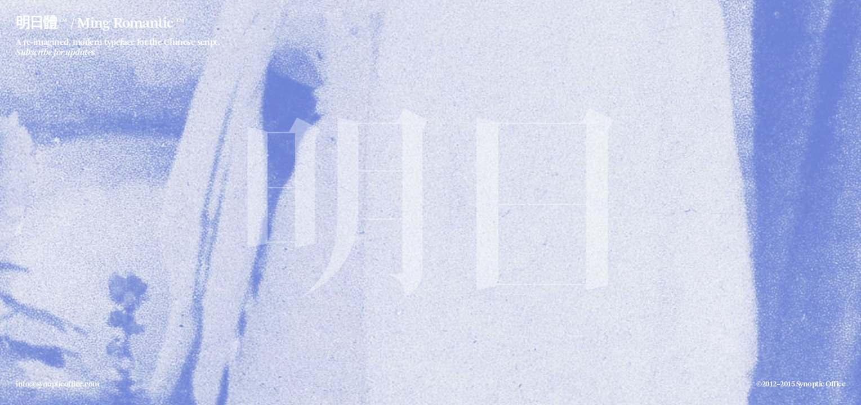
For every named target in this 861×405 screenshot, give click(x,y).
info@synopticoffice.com (58, 384)
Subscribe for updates (55, 52)
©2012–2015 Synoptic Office (800, 384)
